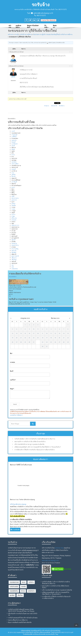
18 (38, 333)
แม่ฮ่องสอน (15, 269)
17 (33, 333)
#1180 (70, 52)
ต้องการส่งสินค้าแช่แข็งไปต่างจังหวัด (19, 622)
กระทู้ (16, 34)
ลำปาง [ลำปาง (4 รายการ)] (23, 591)
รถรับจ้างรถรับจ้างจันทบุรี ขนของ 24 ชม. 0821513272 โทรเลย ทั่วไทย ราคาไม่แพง (21, 610)
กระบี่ (13, 131)
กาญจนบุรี (14, 135)
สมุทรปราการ (15, 225)
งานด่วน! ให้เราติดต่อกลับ (48, 20)
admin (50, 42)
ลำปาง (13, 214)
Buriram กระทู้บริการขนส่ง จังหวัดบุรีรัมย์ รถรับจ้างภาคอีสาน (52, 34)
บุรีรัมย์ (13, 174)
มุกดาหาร (14, 200)
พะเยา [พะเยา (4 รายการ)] (23, 582)
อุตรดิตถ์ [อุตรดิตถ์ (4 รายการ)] (12, 595)
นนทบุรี (14, 169)
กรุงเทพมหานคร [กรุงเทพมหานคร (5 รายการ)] (14, 582)
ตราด (13, 155)
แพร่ (13, 267)
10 (33, 329)
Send (15, 404)
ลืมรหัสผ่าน (61, 105)
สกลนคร (14, 220)
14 (21, 333)
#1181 (70, 66)
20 (16, 338)
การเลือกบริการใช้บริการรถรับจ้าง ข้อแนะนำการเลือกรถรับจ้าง (34, 450)
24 (33, 338)
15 (25, 333)
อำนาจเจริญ (15, 249)
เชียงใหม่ (14, 259)
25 (38, 338)
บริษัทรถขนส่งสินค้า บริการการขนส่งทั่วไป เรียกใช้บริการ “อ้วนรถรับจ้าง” (37, 447)
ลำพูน (13, 216)
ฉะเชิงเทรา (15, 144)
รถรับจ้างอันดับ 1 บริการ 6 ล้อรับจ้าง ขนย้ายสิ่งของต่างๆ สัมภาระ (34, 439)
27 (16, 342)
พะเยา (13, 187)
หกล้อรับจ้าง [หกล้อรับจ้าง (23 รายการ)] (31, 591)
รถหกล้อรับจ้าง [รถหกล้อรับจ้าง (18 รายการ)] (14, 591)
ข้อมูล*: (12, 389)
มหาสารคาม (15, 198)
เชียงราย (14, 258)
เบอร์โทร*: (13, 380)
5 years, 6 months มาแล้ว (58, 42)
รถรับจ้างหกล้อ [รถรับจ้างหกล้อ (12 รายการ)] (14, 586)
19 (12, 338)
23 (29, 338)
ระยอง (13, 209)
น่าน (13, 173)
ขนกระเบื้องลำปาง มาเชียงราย (17, 620)
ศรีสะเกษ (14, 218)
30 (29, 342)
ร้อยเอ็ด (14, 205)
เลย (13, 265)
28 (21, 342)
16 (29, 333)
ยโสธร (13, 203)
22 (25, 338)
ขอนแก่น (14, 140)
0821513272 (41, 15)
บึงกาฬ (13, 176)
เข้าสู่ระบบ (46, 105)
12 (12, 333)
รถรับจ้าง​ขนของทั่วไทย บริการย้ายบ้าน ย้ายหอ (22, 618)
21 (21, 338)
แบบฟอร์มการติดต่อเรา (16, 415)
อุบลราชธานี (15, 256)
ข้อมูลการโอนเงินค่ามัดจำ (33, 26)
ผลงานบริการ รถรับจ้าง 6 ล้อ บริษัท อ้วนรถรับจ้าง (29, 441)
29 (25, 342)
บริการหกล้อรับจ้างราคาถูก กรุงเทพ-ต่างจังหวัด (29, 444)
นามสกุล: (12, 362)
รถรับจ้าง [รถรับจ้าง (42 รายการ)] (31, 582)
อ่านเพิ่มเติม (15, 530)
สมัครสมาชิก (54, 105)
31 (33, 342)
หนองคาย (14, 243)
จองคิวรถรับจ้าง (18, 26)
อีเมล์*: (12, 371)
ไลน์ (28, 13)
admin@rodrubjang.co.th (43, 13)
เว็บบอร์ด (46, 26)
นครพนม (14, 162)
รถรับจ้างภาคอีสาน (26, 34)
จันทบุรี (13, 142)
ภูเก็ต (13, 196)
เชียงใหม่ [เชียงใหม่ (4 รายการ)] (20, 595)
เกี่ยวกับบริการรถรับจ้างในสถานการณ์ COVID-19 (23, 614)
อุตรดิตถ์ (14, 252)
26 (12, 342)
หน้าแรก (10, 26)
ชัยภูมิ (13, 149)
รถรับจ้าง (40, 4)
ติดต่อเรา (55, 26)
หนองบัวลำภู (15, 245)
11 (38, 329)
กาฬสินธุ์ (14, 136)
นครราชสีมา (15, 164)
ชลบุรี (13, 145)
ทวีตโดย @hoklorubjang (18, 504)
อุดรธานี (14, 250)
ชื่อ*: (11, 353)
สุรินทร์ (13, 240)
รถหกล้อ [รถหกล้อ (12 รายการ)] (23, 586)
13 (16, 333)
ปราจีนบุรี (14, 182)
